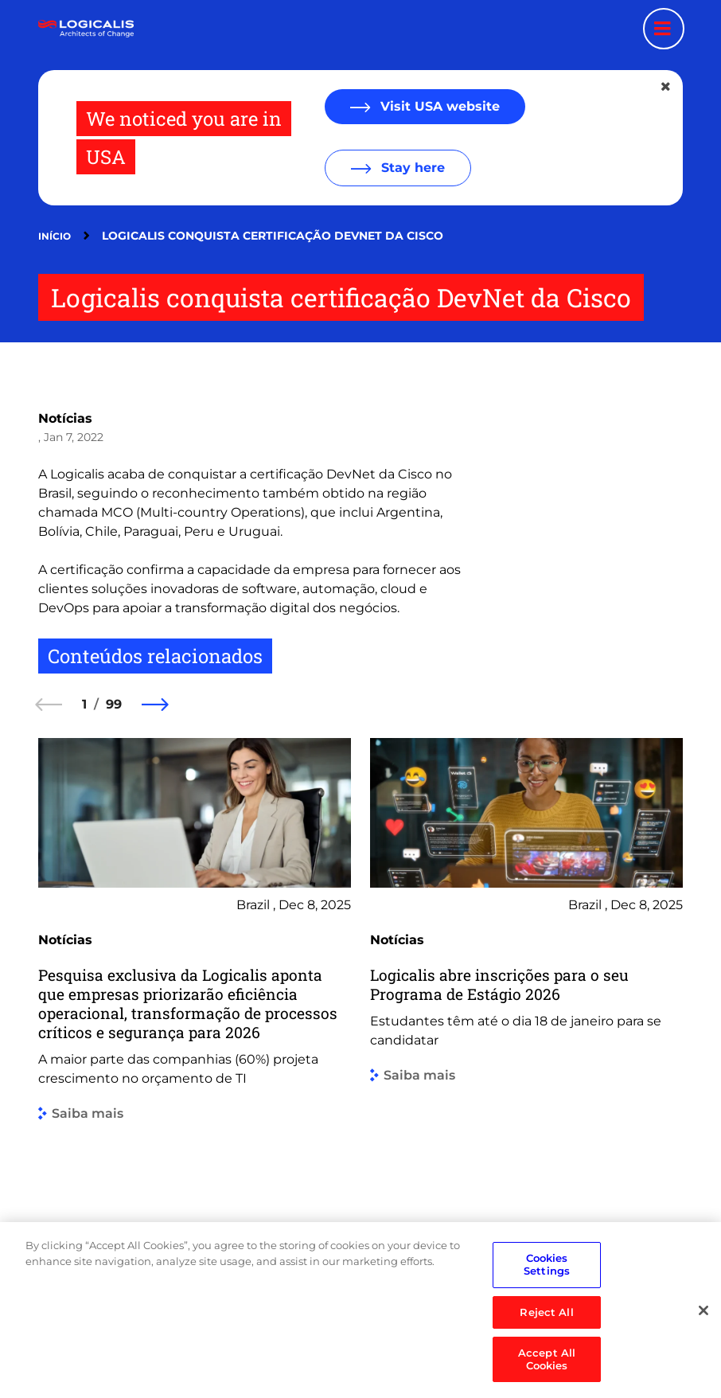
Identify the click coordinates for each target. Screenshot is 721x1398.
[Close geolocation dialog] (667, 86)
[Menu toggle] (664, 29)
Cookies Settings (547, 1293)
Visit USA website (438, 106)
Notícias (65, 418)
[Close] (703, 1339)
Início (54, 236)
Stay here (411, 167)
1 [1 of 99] (84, 704)
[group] (194, 999)
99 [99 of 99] (114, 704)
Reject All (546, 1340)
